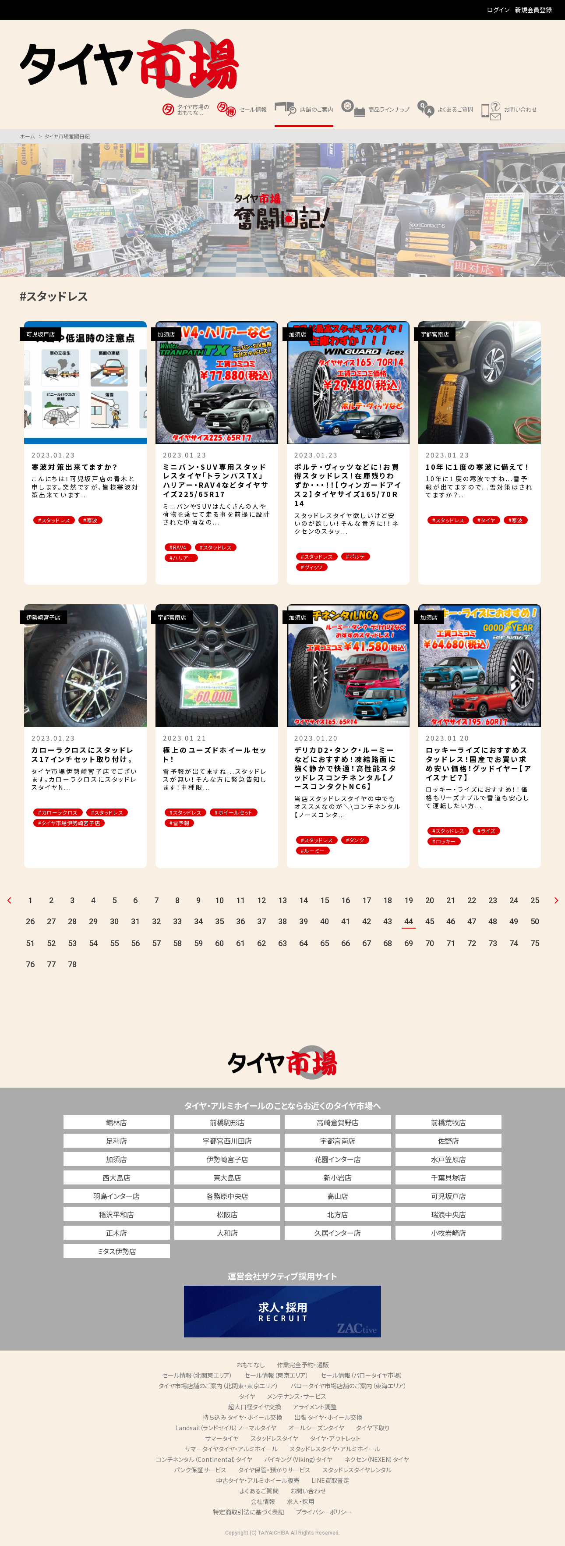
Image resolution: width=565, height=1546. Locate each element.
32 (156, 923)
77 (51, 966)
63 (282, 945)
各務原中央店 (227, 1197)
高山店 (337, 1197)
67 (366, 945)
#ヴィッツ (315, 568)
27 (51, 923)
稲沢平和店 (116, 1216)
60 (219, 945)
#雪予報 (240, 824)
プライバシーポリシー (324, 1513)
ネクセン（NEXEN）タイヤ (376, 1461)
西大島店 (116, 1179)
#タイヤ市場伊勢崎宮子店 (73, 835)
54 (93, 945)
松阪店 (227, 1216)
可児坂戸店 (448, 1197)
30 (114, 923)
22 (471, 902)
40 (324, 923)
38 (282, 923)
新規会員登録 (533, 9)
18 (387, 902)
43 (387, 923)
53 (72, 945)
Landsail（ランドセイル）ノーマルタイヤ (225, 1429)
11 (240, 902)
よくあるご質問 (259, 1492)
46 (450, 923)
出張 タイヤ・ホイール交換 (328, 1419)
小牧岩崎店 (448, 1234)
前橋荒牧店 (448, 1124)
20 (429, 902)
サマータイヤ (222, 1440)
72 (471, 945)
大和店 (227, 1234)
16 (345, 902)
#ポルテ (365, 557)
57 (156, 945)
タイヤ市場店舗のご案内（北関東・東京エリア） (219, 1387)
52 (51, 945)
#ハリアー (184, 558)
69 (408, 945)
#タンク (364, 841)
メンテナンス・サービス (296, 1398)
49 (513, 923)
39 (303, 923)
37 (261, 923)
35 (219, 923)
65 (324, 945)
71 (450, 945)
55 (114, 945)
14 (303, 902)
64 (303, 945)
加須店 (116, 1161)
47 (471, 923)
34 (198, 923)
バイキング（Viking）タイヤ (298, 1461)
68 (387, 945)
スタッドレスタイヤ (274, 1440)
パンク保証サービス (200, 1471)
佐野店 (448, 1142)
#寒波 (99, 520)
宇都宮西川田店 (227, 1142)
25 (534, 902)
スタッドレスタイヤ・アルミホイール (335, 1450)
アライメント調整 (315, 1408)
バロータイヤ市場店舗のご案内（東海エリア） (348, 1387)
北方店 (337, 1216)
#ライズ (495, 832)
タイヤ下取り (373, 1429)
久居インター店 (337, 1234)
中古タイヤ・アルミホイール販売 (258, 1482)
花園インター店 (337, 1161)
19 (408, 902)
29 (93, 923)
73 (492, 945)
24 (513, 902)
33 (177, 923)
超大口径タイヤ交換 (254, 1408)
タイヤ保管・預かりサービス (274, 1471)
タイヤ (247, 1398)
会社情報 (263, 1503)
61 (240, 945)
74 (513, 945)
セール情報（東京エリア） (276, 1376)
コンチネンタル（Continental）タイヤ (204, 1461)
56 (135, 945)
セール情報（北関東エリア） (197, 1376)
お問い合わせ (308, 1492)
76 (30, 966)
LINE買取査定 (330, 1482)
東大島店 (227, 1179)
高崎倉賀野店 (338, 1124)
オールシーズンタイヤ (316, 1429)
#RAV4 (180, 547)
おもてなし (251, 1366)
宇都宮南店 (337, 1142)
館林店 (116, 1124)
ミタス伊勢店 (116, 1253)
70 (429, 945)
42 (366, 923)
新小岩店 (338, 1179)
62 (261, 945)
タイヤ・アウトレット (335, 1440)
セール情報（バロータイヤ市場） (362, 1376)
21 (450, 902)
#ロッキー (447, 843)
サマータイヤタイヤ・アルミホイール (231, 1450)
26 (30, 923)
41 (345, 923)
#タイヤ (495, 520)
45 (429, 923)
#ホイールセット (192, 824)
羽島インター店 (116, 1197)
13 (282, 902)
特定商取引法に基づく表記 (248, 1513)
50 (534, 923)
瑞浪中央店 (448, 1216)
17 (366, 902)
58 (177, 945)
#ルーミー (316, 852)
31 (135, 923)
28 (72, 923)
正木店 (116, 1234)
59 (198, 945)
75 (534, 945)
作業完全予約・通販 (303, 1366)
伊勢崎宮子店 (227, 1161)
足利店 (116, 1142)
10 (219, 902)
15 (324, 902)
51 (30, 945)
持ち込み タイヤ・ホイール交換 (242, 1419)
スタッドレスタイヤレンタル (357, 1471)
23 (492, 902)
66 (345, 945)
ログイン (498, 9)
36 (240, 923)
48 (492, 923)
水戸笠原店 (448, 1161)
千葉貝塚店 (448, 1179)
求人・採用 (300, 1503)
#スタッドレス (57, 520)
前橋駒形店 (227, 1124)
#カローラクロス (61, 813)
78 (72, 966)
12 (261, 902)
